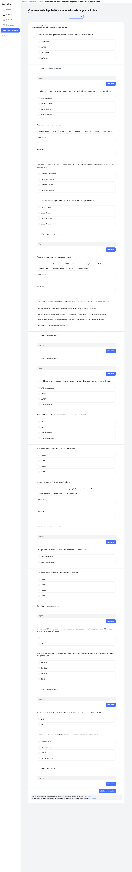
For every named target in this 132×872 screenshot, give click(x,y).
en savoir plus (87, 796)
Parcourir (7, 15)
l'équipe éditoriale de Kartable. (52, 26)
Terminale (32, 2)
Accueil (7, 10)
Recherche (8, 20)
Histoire (40, 2)
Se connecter (9, 25)
